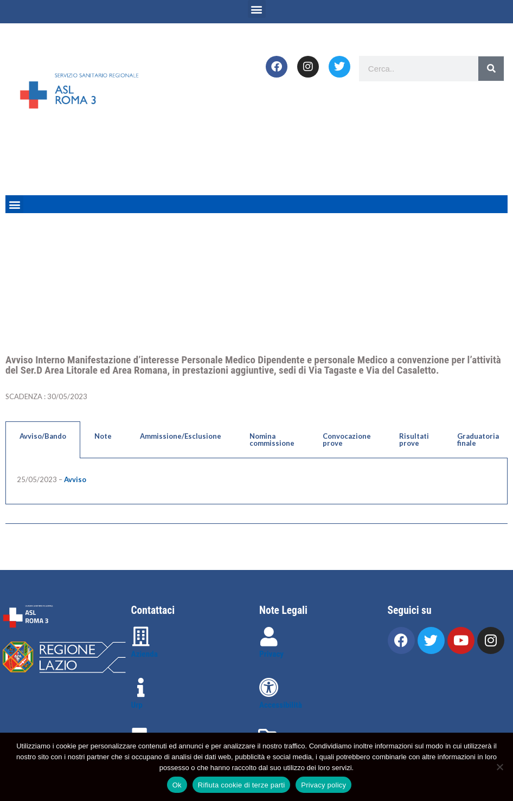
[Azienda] (141, 636)
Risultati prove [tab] (414, 439)
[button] (257, 9)
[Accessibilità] (269, 687)
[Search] (491, 68)
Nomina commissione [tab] (271, 439)
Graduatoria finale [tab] (478, 439)
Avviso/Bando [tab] (43, 436)
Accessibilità (280, 705)
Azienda (144, 654)
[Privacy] (269, 636)
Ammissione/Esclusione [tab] (180, 436)
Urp (137, 705)
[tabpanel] (256, 481)
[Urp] (141, 687)
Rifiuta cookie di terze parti (241, 785)
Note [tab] (103, 436)
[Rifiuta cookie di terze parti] (499, 766)
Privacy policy (323, 785)
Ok (177, 785)
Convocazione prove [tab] (347, 439)
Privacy (271, 654)
